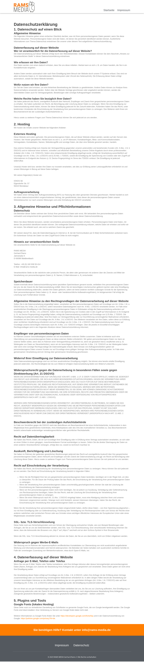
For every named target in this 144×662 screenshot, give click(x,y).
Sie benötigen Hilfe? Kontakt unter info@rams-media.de (72, 630)
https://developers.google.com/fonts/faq (77, 616)
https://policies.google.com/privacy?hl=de (38, 618)
